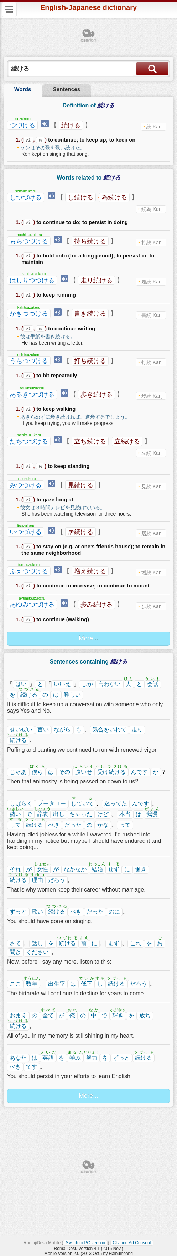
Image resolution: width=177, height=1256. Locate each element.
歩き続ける (96, 394)
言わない (109, 684)
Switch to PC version (85, 1242)
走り (137, 730)
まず (113, 943)
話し (37, 943)
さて (15, 943)
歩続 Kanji (152, 396)
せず (113, 869)
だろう (56, 880)
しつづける (26, 197)
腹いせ (83, 772)
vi (40, 466)
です (31, 1067)
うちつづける (29, 360)
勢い (15, 814)
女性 (42, 869)
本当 (125, 814)
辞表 (42, 814)
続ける (70, 125)
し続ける (80, 197)
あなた (18, 1058)
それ (15, 869)
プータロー (51, 803)
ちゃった (80, 814)
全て (48, 1015)
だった (73, 825)
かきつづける (29, 313)
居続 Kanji (152, 533)
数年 (31, 984)
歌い (37, 912)
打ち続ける (90, 360)
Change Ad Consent (132, 1242)
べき (53, 825)
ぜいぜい (21, 730)
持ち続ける (90, 241)
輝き (118, 1015)
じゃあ (18, 772)
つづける (22, 125)
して (15, 825)
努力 (91, 1058)
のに (114, 912)
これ (135, 943)
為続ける (114, 197)
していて (82, 803)
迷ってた (115, 803)
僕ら (37, 772)
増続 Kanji (152, 572)
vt (40, 140)
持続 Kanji (152, 242)
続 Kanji (155, 126)
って (125, 825)
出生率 (56, 984)
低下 (86, 984)
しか (87, 684)
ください (37, 952)
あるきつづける (32, 394)
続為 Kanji (152, 209)
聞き (15, 952)
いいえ (62, 684)
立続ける (127, 441)
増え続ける (90, 571)
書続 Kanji (152, 315)
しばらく (21, 803)
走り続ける (96, 280)
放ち (145, 1015)
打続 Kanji (152, 362)
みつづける (26, 485)
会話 (152, 684)
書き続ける (90, 313)
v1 (28, 140)
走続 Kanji (152, 281)
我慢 (152, 814)
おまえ (18, 1015)
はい (21, 684)
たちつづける (29, 441)
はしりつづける (32, 280)
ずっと (18, 912)
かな (103, 825)
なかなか (75, 869)
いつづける (26, 532)
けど (103, 814)
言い (43, 730)
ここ (15, 984)
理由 (37, 880)
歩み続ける (96, 604)
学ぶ (75, 1058)
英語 (48, 1058)
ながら (62, 730)
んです (139, 772)
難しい (72, 695)
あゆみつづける (32, 604)
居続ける (80, 532)
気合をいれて (109, 730)
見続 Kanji (152, 486)
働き (140, 869)
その (64, 772)
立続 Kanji (152, 453)
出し (58, 814)
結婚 (97, 869)
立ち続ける (90, 441)
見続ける (80, 485)
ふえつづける (29, 571)
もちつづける (29, 241)
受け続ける (111, 772)
